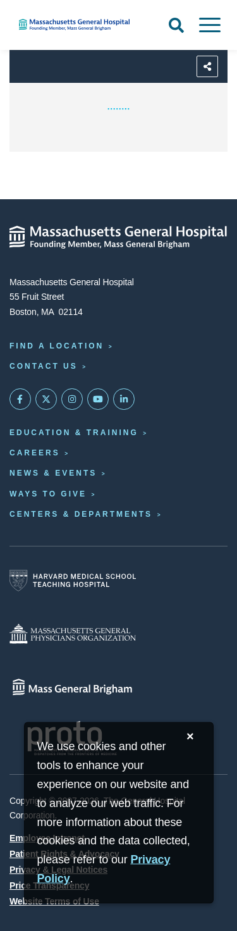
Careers (34, 452)
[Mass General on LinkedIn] (124, 399)
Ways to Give (48, 494)
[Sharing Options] (207, 66)
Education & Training (73, 432)
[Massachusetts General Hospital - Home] (118, 237)
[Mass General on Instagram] (72, 399)
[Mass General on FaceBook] (20, 399)
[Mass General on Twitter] (46, 399)
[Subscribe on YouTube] (98, 399)
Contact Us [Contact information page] (43, 366)
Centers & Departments (80, 514)
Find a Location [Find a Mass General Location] (56, 346)
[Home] (79, 24)
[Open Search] (176, 25)
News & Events (53, 473)
